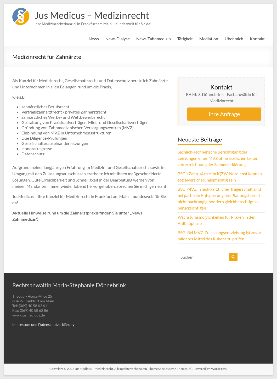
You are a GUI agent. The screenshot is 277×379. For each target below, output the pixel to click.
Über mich (234, 38)
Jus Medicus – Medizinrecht (92, 15)
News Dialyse (117, 38)
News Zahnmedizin (153, 38)
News (94, 38)
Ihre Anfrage (224, 113)
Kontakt (257, 38)
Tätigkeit (185, 38)
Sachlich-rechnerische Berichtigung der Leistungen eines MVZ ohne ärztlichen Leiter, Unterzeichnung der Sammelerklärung (218, 158)
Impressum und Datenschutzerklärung (43, 324)
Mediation (208, 38)
